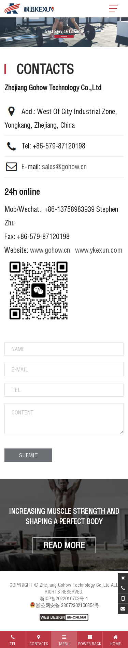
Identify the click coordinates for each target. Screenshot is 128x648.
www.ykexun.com (99, 250)
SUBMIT (28, 455)
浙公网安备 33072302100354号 (64, 605)
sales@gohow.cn (64, 166)
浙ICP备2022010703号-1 (64, 599)
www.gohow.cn (50, 250)
